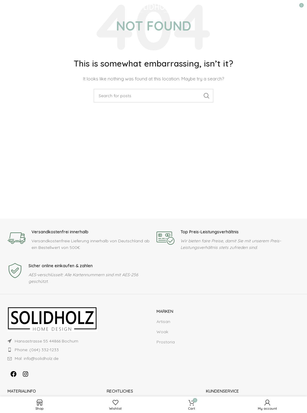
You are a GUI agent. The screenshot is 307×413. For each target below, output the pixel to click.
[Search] (153, 96)
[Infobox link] (79, 240)
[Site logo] (153, 7)
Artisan (163, 321)
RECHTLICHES (120, 391)
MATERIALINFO (21, 391)
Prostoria (165, 342)
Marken (164, 311)
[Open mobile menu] (7, 7)
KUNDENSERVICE (222, 391)
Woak (162, 331)
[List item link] (67, 349)
